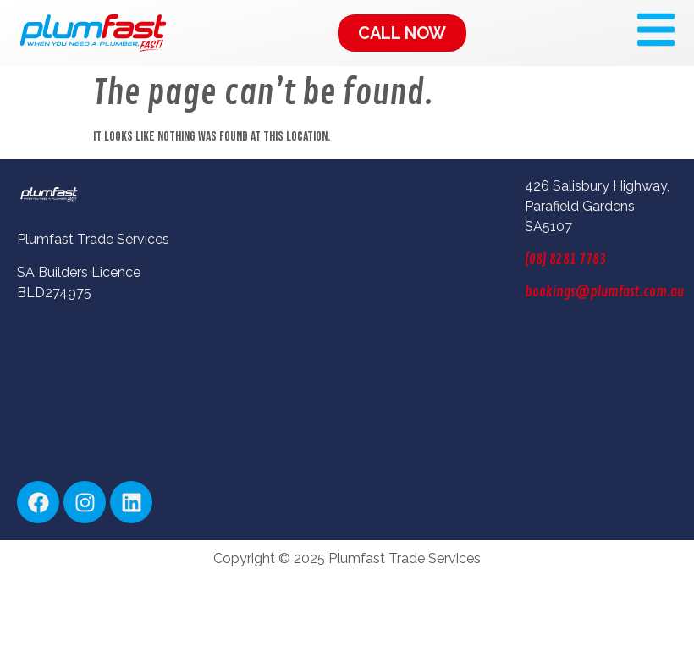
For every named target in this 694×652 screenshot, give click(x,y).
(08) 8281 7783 (565, 259)
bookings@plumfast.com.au (604, 292)
